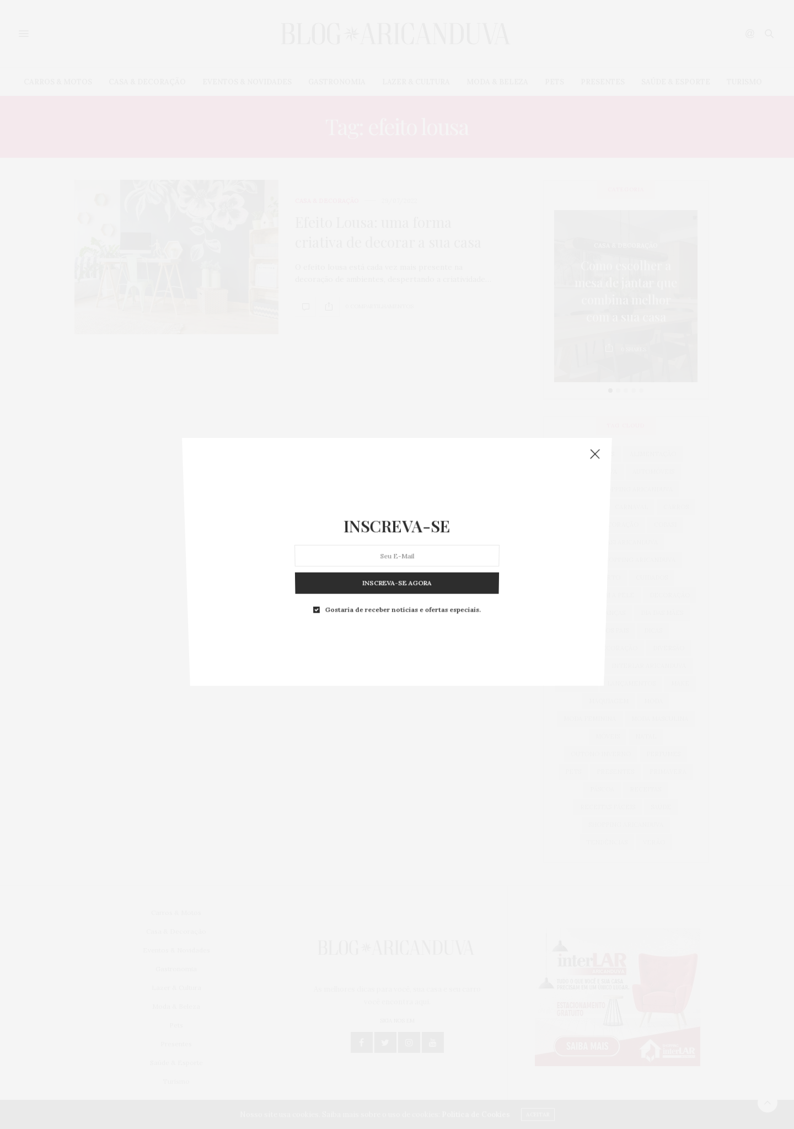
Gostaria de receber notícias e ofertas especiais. (402, 543)
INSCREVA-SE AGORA (397, 529)
